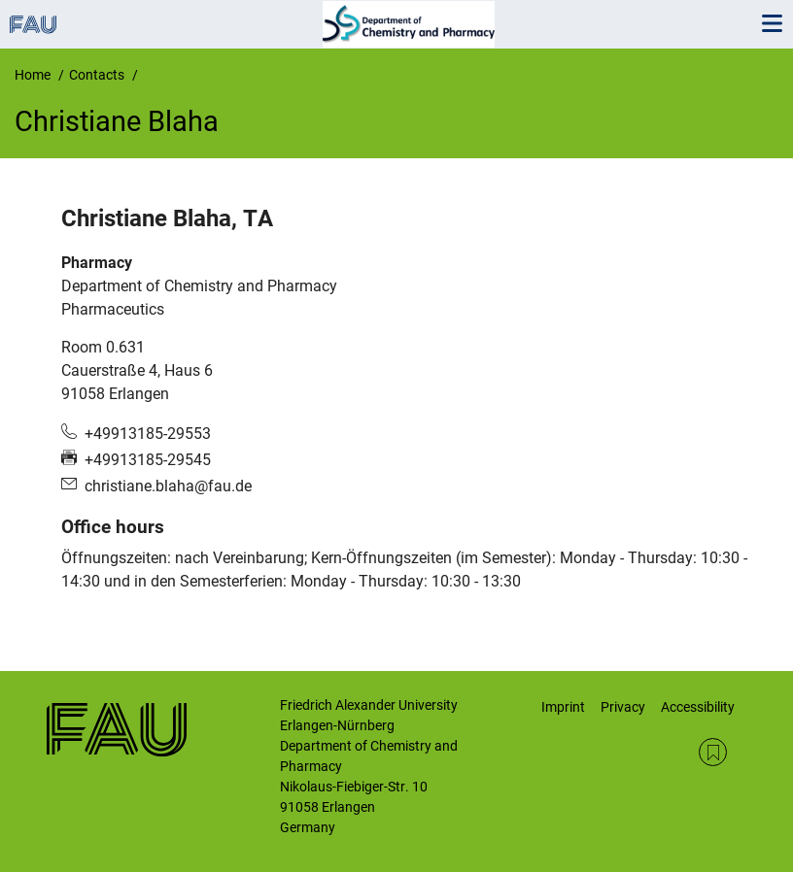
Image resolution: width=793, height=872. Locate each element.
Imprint (563, 707)
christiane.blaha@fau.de (168, 486)
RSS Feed (713, 752)
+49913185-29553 (148, 433)
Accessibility (698, 707)
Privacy (623, 707)
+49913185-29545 (148, 460)
